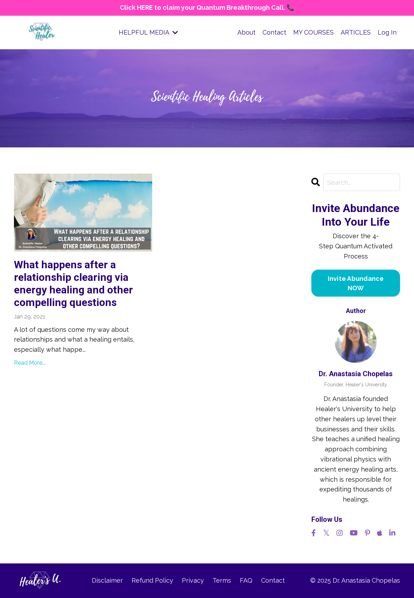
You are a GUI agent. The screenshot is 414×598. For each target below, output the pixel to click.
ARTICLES (356, 32)
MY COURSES (313, 32)
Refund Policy (152, 580)
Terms (222, 580)
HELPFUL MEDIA (148, 32)
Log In (387, 32)
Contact (274, 32)
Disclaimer (107, 580)
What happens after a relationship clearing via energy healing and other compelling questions (73, 283)
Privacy (193, 580)
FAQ (246, 580)
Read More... (29, 362)
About (246, 32)
